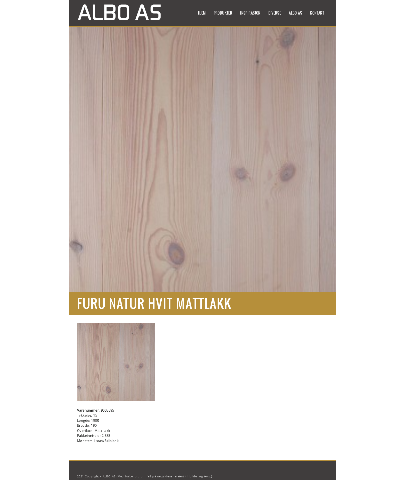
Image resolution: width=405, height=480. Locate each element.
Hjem (202, 13)
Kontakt (317, 13)
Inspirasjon (250, 13)
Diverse (274, 13)
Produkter (223, 13)
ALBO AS (295, 13)
